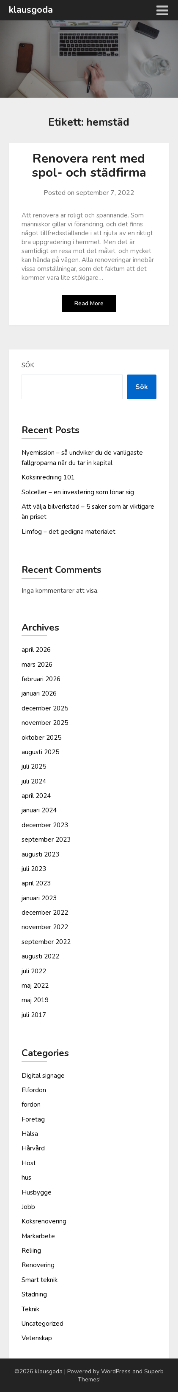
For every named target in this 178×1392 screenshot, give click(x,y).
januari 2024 (39, 810)
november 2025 (45, 723)
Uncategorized (42, 1323)
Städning (34, 1294)
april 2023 (36, 883)
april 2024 (36, 796)
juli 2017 (34, 1015)
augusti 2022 (40, 956)
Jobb (28, 1207)
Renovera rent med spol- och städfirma (89, 165)
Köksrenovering (44, 1221)
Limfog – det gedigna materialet (68, 531)
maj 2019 (35, 1000)
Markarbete (38, 1236)
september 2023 (46, 839)
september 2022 (46, 942)
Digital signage (43, 1075)
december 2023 (45, 825)
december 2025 (45, 708)
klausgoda (31, 9)
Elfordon (34, 1090)
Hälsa (30, 1134)
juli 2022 (34, 971)
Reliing (31, 1250)
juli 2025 (34, 766)
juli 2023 (34, 869)
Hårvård (33, 1148)
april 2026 (36, 649)
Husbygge (37, 1192)
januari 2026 (39, 693)
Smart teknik (40, 1280)
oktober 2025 (41, 737)
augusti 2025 (40, 752)
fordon (31, 1104)
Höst (29, 1163)
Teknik (30, 1309)
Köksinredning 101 (48, 477)
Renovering (38, 1265)
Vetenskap (37, 1338)
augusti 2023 (40, 854)
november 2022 (45, 927)
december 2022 (45, 912)
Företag (33, 1119)
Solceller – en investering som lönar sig (78, 492)
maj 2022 (35, 985)
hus (26, 1177)
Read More (89, 303)
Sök (28, 365)
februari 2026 (41, 679)
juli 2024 (34, 781)
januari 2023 (39, 898)
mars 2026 (37, 664)
